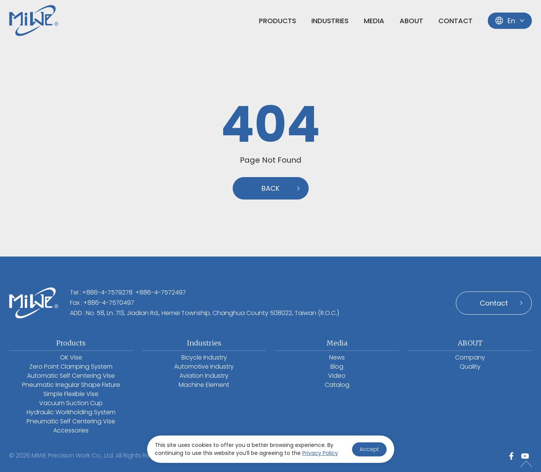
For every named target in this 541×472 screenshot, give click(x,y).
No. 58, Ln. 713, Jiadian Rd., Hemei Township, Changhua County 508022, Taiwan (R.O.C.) (212, 313)
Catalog (337, 384)
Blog (336, 366)
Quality (470, 366)
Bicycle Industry (204, 357)
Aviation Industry (203, 375)
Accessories (71, 430)
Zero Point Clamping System (71, 366)
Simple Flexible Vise (70, 394)
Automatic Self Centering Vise (71, 375)
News (337, 357)
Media (374, 20)
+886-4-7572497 (160, 292)
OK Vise (71, 357)
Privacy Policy (320, 453)
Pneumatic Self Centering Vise (71, 421)
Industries (330, 20)
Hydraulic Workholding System (71, 412)
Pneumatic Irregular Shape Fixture (71, 384)
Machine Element (204, 384)
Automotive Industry (204, 366)
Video (337, 375)
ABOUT (411, 20)
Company (470, 357)
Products (277, 20)
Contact (455, 20)
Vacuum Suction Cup (71, 403)
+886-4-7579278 (107, 292)
